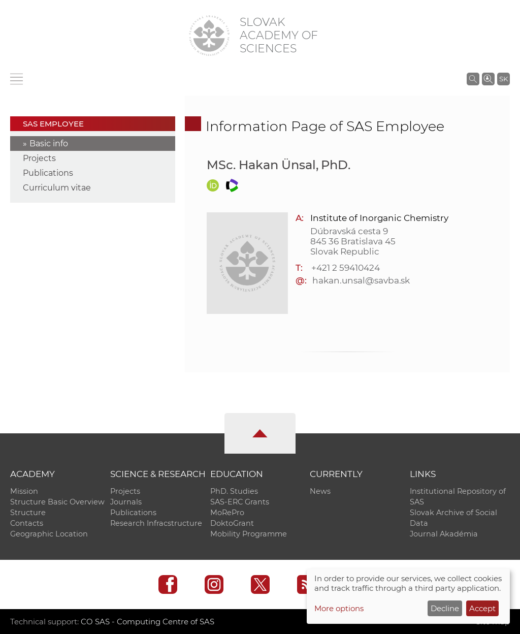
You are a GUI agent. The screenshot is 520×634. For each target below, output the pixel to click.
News (320, 491)
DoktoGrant (232, 523)
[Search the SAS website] (473, 79)
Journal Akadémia (444, 533)
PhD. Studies (234, 491)
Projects (39, 158)
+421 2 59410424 (345, 268)
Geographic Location (49, 533)
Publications (48, 173)
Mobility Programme (248, 533)
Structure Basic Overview (57, 501)
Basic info (48, 143)
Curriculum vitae (57, 188)
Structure (28, 512)
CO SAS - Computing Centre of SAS (147, 621)
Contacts (26, 523)
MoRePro (227, 512)
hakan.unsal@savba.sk (361, 280)
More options (339, 608)
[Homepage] (209, 35)
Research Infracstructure (156, 523)
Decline (445, 608)
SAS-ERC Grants (239, 501)
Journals (126, 501)
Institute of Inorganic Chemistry (379, 218)
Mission (24, 491)
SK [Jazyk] (503, 79)
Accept (482, 608)
